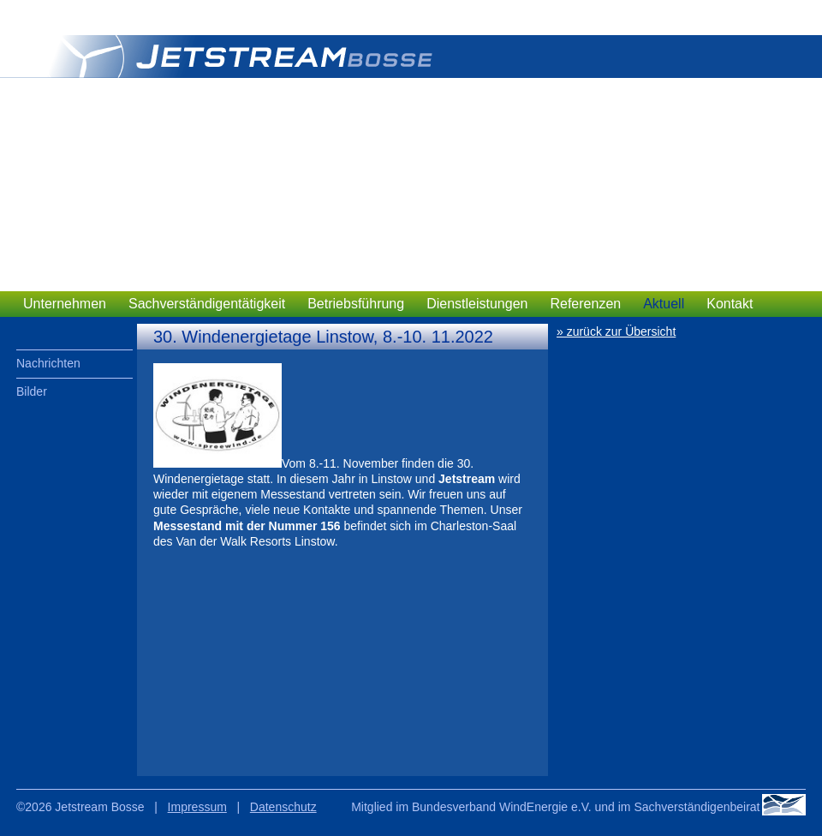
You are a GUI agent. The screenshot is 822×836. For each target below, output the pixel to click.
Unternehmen (64, 303)
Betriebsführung (355, 303)
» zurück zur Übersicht (616, 331)
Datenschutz (283, 807)
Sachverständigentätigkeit (206, 303)
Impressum (197, 807)
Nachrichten (48, 363)
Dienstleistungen (476, 303)
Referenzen (585, 303)
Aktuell (663, 303)
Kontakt (729, 303)
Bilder (31, 391)
